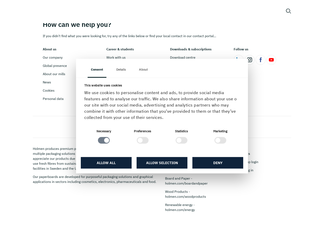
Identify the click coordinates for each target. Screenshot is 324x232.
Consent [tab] (97, 69)
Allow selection (162, 163)
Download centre (182, 57)
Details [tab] (121, 69)
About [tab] (143, 69)
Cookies (49, 90)
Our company (53, 57)
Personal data (53, 99)
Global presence (55, 66)
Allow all (106, 163)
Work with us (116, 57)
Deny (218, 163)
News (47, 82)
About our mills (54, 74)
